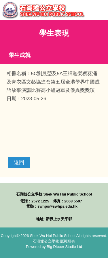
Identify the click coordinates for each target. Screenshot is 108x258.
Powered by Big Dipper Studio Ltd (54, 246)
